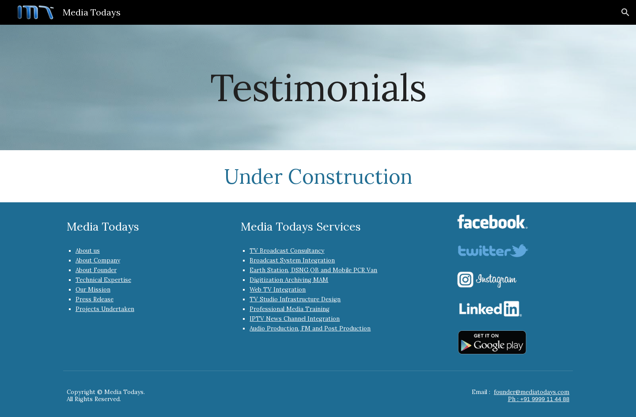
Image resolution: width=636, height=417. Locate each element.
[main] (318, 87)
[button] (625, 12)
